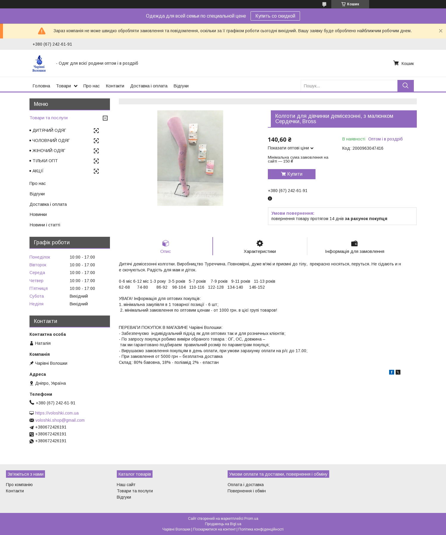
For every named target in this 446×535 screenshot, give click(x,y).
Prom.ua (251, 519)
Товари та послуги (48, 117)
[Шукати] (405, 86)
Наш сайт (126, 484)
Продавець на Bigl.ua (223, 524)
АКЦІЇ (38, 170)
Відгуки (181, 85)
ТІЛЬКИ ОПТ (45, 160)
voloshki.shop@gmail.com (60, 420)
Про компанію (19, 484)
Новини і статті (44, 224)
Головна (41, 85)
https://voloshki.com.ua (57, 413)
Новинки (38, 214)
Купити (294, 174)
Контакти (115, 85)
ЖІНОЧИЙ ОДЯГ (48, 150)
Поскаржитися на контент (214, 529)
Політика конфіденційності (261, 529)
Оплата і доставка (246, 484)
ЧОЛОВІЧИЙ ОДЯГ (51, 140)
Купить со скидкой (275, 15)
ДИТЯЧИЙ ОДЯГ (49, 130)
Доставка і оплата (148, 85)
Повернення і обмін (247, 490)
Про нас (91, 85)
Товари (63, 85)
